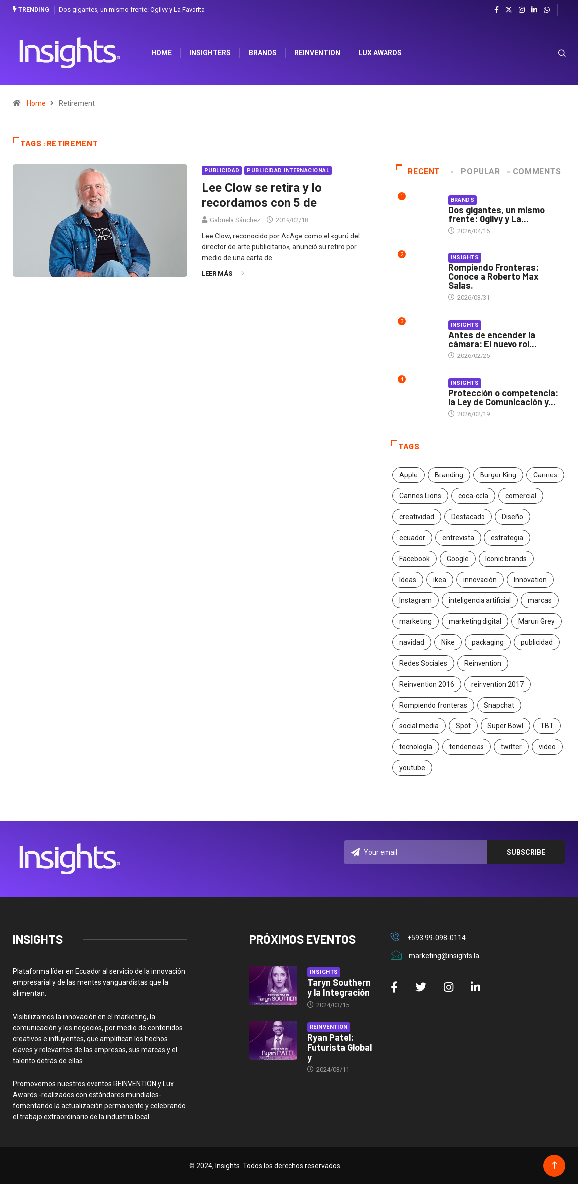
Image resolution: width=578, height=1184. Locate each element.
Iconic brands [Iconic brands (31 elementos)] (506, 559)
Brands (263, 53)
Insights (465, 257)
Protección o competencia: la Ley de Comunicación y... (503, 397)
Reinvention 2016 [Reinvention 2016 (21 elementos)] (426, 684)
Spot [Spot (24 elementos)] (463, 726)
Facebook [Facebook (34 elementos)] (414, 559)
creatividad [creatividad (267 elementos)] (416, 517)
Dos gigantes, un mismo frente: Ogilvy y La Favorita (132, 9)
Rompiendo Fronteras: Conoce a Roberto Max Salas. (493, 276)
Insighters (210, 53)
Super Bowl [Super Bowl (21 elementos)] (505, 726)
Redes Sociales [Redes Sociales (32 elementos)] (423, 663)
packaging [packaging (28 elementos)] (488, 642)
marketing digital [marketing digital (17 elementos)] (475, 621)
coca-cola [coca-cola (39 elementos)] (473, 496)
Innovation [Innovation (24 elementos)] (530, 580)
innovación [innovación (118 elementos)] (480, 580)
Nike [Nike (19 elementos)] (448, 642)
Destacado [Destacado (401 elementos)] (468, 517)
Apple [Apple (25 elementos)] (408, 475)
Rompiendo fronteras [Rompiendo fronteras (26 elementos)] (433, 705)
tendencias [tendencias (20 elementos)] (466, 747)
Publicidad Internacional (288, 170)
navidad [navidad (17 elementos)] (411, 642)
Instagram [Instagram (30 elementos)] (415, 600)
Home (36, 103)
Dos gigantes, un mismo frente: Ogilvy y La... (496, 214)
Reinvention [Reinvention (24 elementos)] (482, 663)
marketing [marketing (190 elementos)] (415, 621)
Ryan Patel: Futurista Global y (339, 1047)
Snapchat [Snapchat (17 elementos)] (499, 705)
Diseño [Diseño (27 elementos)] (512, 517)
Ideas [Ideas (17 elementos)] (407, 580)
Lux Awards (380, 53)
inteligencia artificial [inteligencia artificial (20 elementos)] (480, 600)
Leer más (223, 273)
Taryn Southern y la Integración (339, 987)
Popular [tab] (476, 171)
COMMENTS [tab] (535, 171)
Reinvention (317, 53)
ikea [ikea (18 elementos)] (439, 580)
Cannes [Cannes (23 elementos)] (545, 475)
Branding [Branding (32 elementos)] (449, 475)
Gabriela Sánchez (235, 220)
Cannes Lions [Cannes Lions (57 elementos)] (420, 496)
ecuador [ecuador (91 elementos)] (412, 538)
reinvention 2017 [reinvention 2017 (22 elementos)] (497, 684)
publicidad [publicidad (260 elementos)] (537, 642)
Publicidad (221, 170)
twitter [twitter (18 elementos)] (511, 747)
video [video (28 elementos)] (547, 747)
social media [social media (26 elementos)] (419, 726)
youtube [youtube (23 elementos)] (412, 768)
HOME (161, 53)
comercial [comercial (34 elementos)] (520, 496)
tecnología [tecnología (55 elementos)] (415, 747)
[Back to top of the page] (554, 1165)
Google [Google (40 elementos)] (458, 559)
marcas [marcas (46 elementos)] (540, 600)
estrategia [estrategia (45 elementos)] (507, 538)
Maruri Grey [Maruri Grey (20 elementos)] (536, 621)
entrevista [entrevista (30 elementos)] (458, 538)
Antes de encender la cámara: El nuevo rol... (492, 339)
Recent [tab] (418, 171)
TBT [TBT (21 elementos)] (547, 726)
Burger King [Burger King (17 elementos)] (498, 475)
